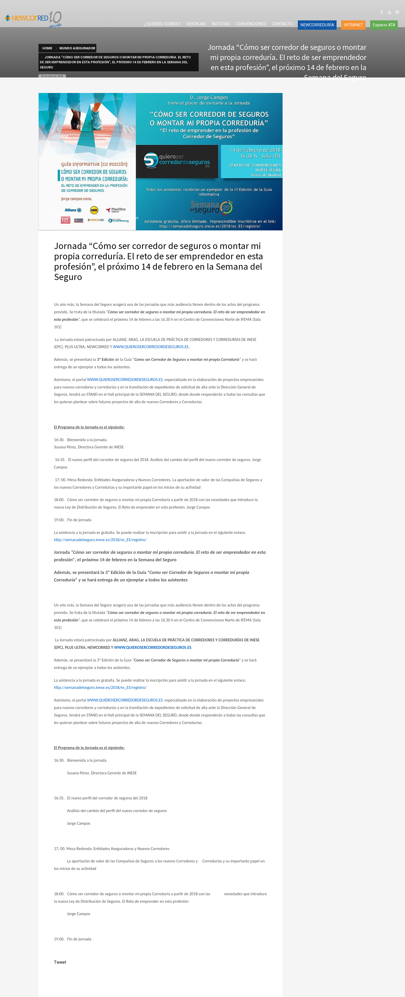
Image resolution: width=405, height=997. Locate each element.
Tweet (60, 962)
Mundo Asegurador (124, 218)
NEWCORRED (64, 213)
